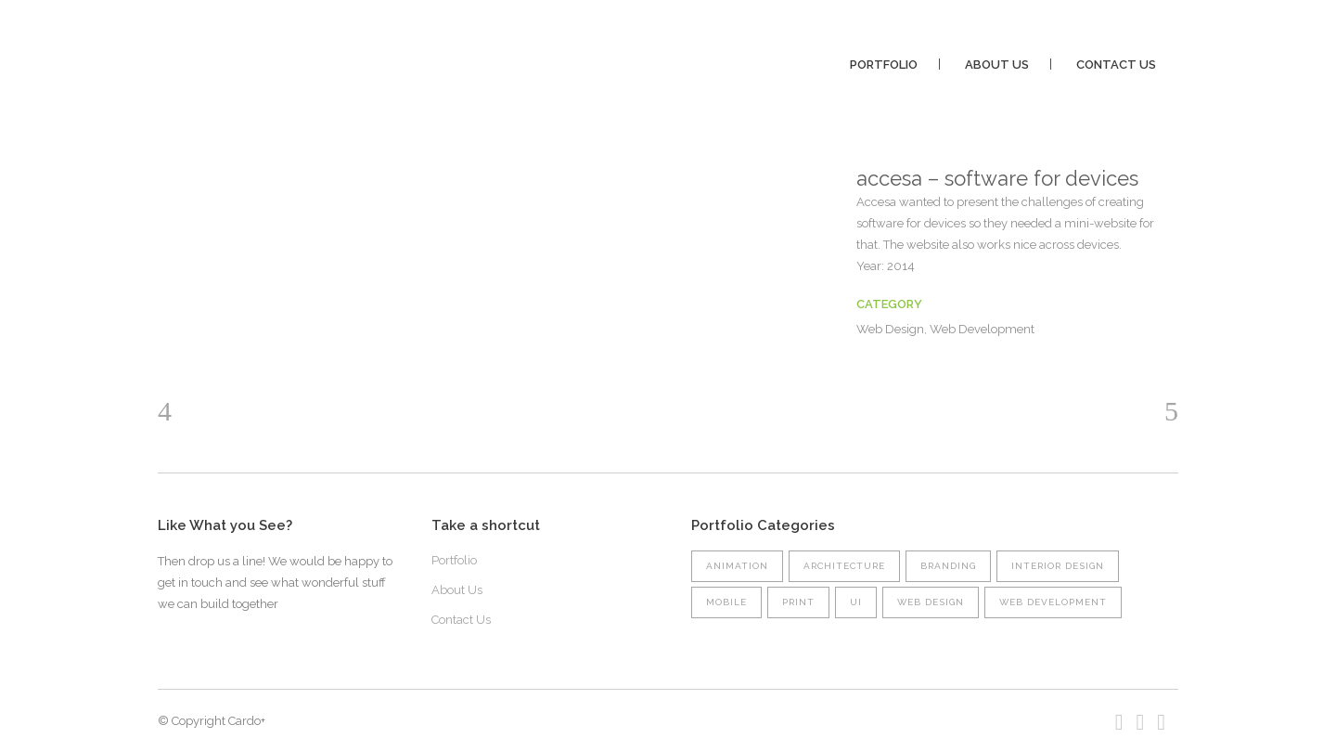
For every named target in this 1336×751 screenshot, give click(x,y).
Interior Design (1057, 566)
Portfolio (454, 560)
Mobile (726, 602)
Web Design (930, 602)
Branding (948, 566)
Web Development (1053, 602)
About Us (456, 590)
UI (856, 602)
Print (798, 602)
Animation (737, 566)
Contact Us (461, 620)
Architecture (844, 566)
